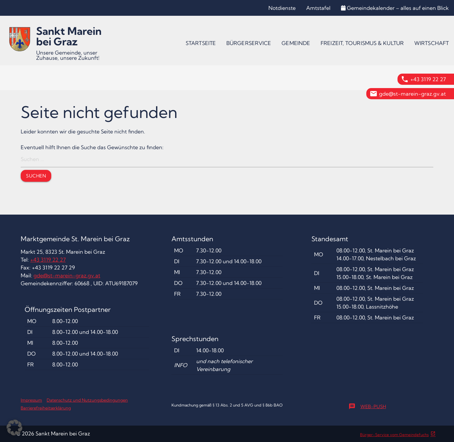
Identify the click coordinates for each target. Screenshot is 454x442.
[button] (14, 427)
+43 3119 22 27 (428, 79)
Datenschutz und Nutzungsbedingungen (87, 400)
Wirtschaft (431, 43)
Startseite (201, 43)
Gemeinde (296, 43)
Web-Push (367, 406)
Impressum (31, 400)
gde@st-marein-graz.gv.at (412, 93)
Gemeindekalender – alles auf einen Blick (395, 8)
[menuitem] (200, 43)
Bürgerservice (248, 43)
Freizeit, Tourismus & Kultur (362, 43)
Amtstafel (318, 8)
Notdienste (282, 8)
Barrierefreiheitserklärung (46, 407)
